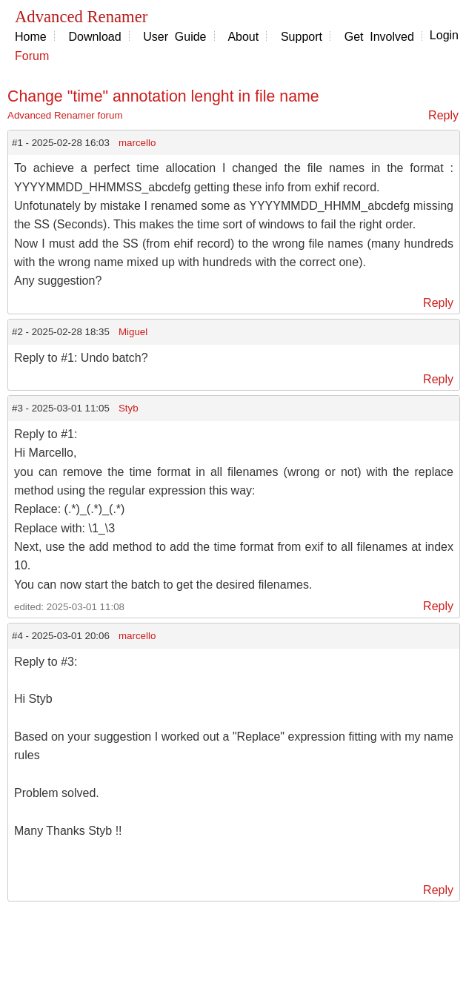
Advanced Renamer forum (65, 115)
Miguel (133, 331)
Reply (443, 115)
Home (31, 36)
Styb (129, 408)
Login (444, 35)
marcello (137, 142)
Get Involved (379, 36)
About (243, 36)
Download (94, 36)
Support (301, 36)
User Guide (174, 36)
